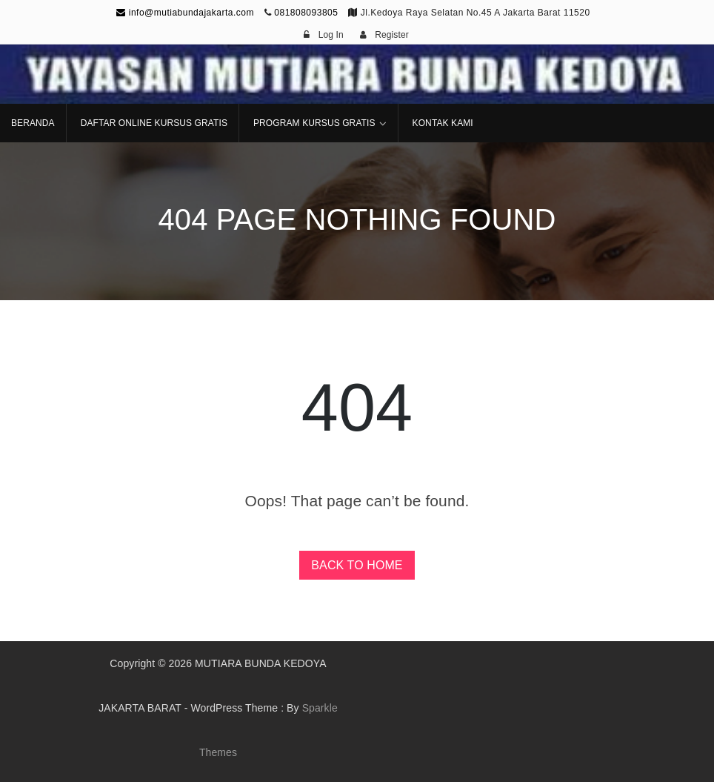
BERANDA (33, 123)
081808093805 (306, 12)
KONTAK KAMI (443, 123)
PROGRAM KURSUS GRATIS (314, 123)
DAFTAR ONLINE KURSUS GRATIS (154, 123)
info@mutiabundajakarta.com (185, 12)
